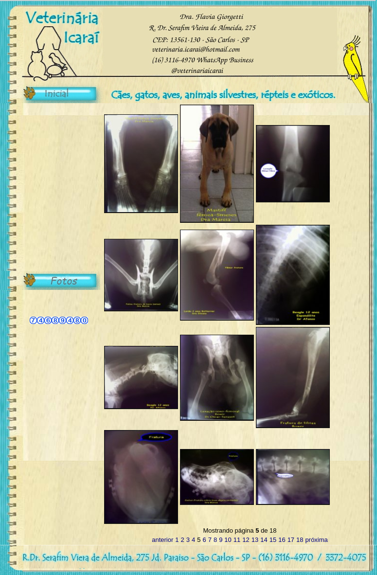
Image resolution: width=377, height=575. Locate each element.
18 (299, 539)
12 (245, 539)
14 (263, 539)
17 (290, 539)
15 (272, 539)
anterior (162, 539)
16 (281, 539)
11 (236, 539)
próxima (316, 539)
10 (227, 539)
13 (254, 539)
